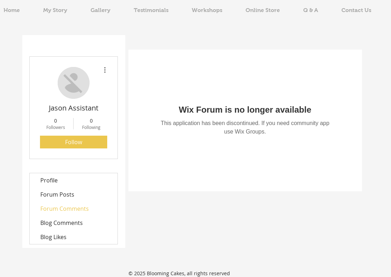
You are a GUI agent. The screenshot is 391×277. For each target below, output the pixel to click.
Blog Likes (53, 237)
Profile (49, 180)
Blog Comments (61, 223)
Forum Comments (64, 209)
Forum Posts (57, 194)
